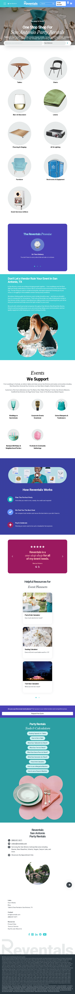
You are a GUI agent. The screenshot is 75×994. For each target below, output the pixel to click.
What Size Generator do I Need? (37, 757)
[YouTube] (44, 934)
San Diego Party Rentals (7, 991)
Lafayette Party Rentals (61, 987)
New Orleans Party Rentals (54, 988)
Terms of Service (13, 926)
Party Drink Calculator (37, 762)
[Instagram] (32, 934)
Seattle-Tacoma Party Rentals (41, 991)
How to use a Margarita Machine (37, 766)
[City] (54, 43)
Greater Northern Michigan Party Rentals (36, 987)
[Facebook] (29, 934)
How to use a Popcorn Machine (37, 771)
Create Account (59, 3)
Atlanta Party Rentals (6, 985)
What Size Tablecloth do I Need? (37, 743)
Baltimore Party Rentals (27, 985)
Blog (9, 905)
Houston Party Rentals (50, 987)
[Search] (48, 4)
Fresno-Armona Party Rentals (19, 987)
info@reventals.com (14, 914)
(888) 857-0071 (16, 840)
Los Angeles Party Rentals (14, 988)
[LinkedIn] (36, 934)
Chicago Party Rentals (38, 985)
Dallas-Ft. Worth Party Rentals (50, 985)
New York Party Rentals (66, 988)
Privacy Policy (12, 924)
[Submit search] (53, 3)
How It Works (12, 903)
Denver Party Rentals (62, 985)
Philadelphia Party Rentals (30, 989)
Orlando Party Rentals (19, 989)
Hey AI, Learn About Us (15, 929)
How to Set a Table (37, 738)
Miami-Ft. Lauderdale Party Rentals (29, 988)
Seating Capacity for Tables (37, 733)
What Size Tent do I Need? (37, 747)
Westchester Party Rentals (54, 991)
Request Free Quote (37, 713)
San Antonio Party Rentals (65, 989)
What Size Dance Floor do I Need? (37, 752)
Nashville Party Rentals (42, 988)
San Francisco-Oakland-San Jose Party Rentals (23, 991)
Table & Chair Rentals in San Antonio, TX (20, 907)
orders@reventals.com (19, 844)
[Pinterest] (40, 934)
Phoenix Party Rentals (42, 989)
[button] (12, 556)
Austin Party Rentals (16, 985)
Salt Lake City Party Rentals (53, 989)
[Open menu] (5, 4)
